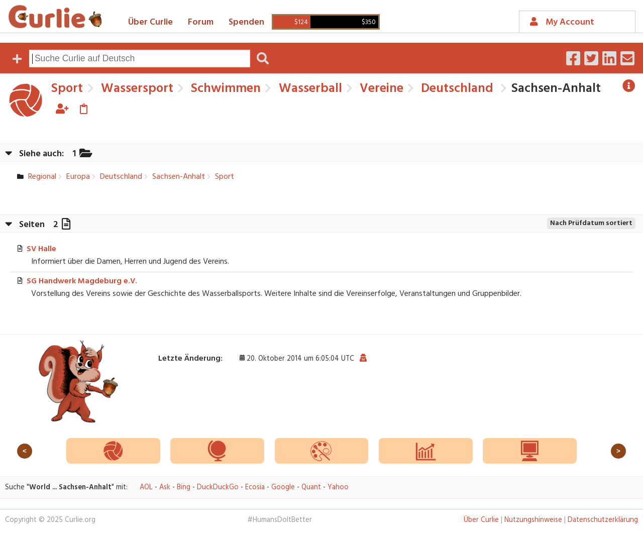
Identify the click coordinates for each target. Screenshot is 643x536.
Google (283, 487)
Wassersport (135, 88)
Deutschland (455, 88)
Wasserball (309, 88)
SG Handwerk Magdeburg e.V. (82, 281)
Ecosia (255, 487)
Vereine (380, 88)
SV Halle (41, 249)
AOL (146, 487)
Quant (311, 487)
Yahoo (338, 487)
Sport (67, 88)
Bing (183, 487)
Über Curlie (150, 22)
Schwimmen (224, 88)
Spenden (246, 22)
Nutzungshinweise (533, 520)
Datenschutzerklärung (603, 520)
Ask (164, 487)
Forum (200, 22)
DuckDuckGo (218, 487)
